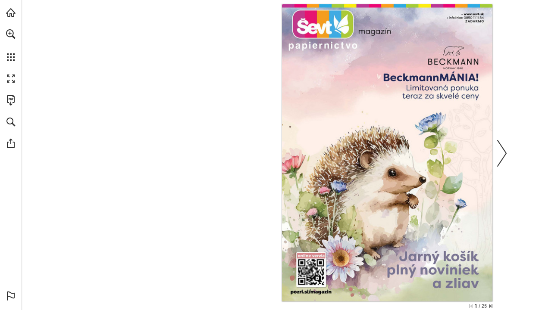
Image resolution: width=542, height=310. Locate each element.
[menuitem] (11, 45)
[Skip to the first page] (471, 306)
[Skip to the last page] (490, 306)
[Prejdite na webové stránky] (323, 24)
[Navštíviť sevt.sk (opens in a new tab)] (11, 12)
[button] (11, 34)
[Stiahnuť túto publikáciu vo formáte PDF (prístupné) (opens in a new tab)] (11, 100)
